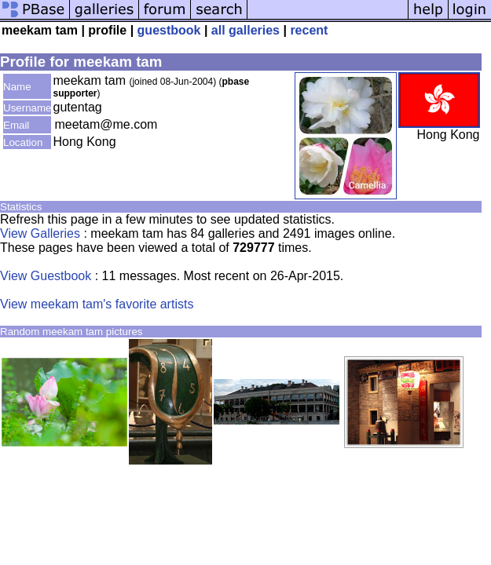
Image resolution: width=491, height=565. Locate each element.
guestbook (169, 30)
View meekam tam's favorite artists (96, 304)
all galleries (245, 30)
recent (309, 30)
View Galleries (40, 233)
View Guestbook (45, 275)
